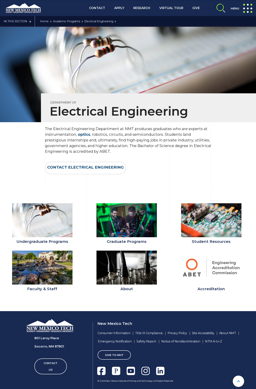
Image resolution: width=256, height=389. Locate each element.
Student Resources (211, 241)
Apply (119, 8)
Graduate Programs (127, 241)
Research (141, 8)
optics (84, 134)
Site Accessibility (203, 333)
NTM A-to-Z (213, 341)
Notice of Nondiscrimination (180, 341)
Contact (97, 8)
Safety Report (146, 341)
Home (44, 21)
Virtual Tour (171, 8)
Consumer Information (114, 333)
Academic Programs (66, 21)
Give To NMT (114, 355)
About (126, 289)
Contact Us (50, 366)
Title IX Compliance (149, 333)
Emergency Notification (115, 341)
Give (196, 8)
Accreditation (211, 289)
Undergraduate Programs (42, 241)
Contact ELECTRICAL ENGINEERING (85, 167)
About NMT (227, 333)
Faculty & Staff (42, 289)
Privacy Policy (177, 333)
